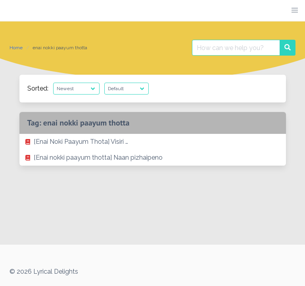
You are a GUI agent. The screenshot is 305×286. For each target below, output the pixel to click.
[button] (294, 10)
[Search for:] (236, 48)
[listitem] (152, 142)
